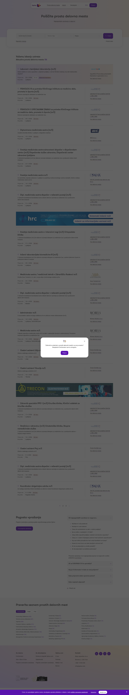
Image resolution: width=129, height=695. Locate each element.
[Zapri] (84, 341)
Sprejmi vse (103, 692)
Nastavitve (93, 692)
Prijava (65, 353)
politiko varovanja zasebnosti (79, 692)
